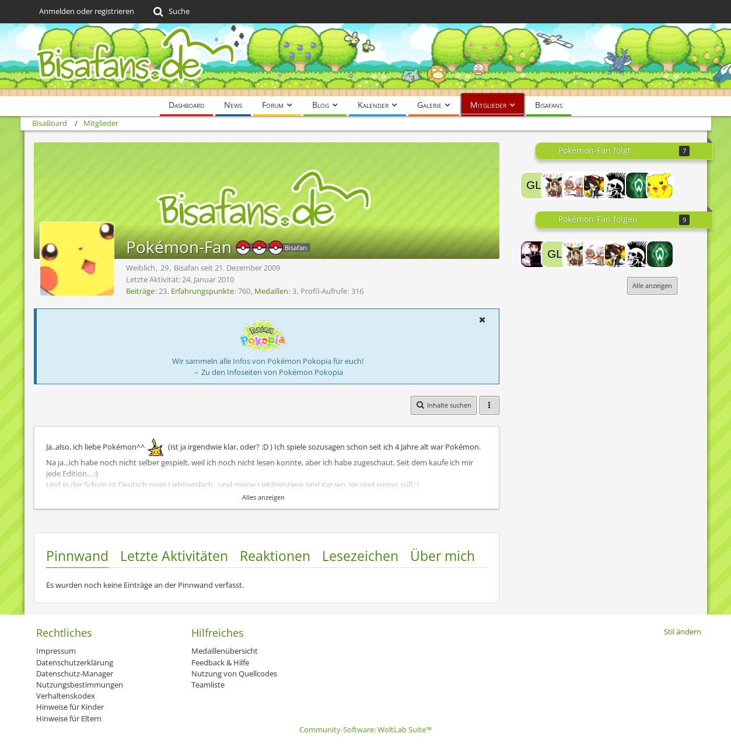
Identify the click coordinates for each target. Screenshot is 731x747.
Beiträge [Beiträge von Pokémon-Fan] (140, 291)
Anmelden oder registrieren (86, 11)
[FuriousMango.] (618, 185)
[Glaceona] (534, 185)
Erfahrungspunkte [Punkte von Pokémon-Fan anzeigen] (202, 291)
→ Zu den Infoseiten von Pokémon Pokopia (267, 372)
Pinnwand (77, 555)
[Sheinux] (597, 185)
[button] (482, 319)
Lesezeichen (360, 555)
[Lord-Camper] (534, 254)
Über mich (442, 555)
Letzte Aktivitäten (174, 555)
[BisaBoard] (366, 59)
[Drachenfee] (639, 185)
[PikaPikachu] (660, 185)
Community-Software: (365, 729)
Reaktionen (275, 555)
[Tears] (555, 185)
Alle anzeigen (652, 285)
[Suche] (170, 11)
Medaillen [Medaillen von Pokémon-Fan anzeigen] (271, 291)
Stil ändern (682, 631)
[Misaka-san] (576, 185)
